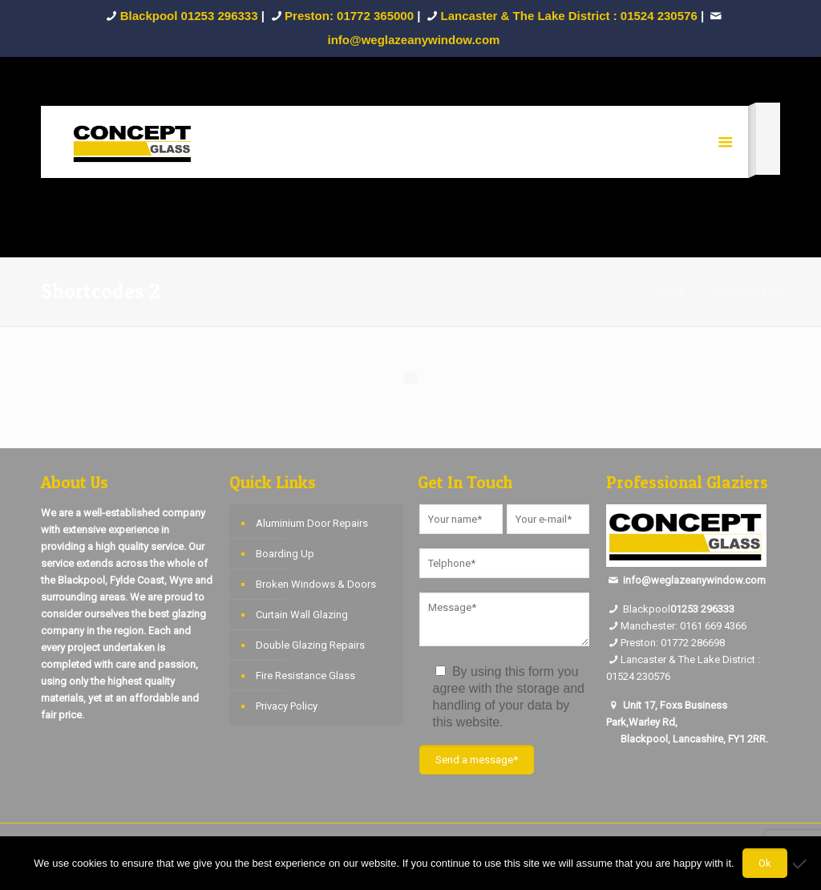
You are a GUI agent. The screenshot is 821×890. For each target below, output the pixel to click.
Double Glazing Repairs (310, 645)
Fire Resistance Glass (305, 676)
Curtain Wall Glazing (302, 615)
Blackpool (638, 609)
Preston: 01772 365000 (349, 15)
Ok (764, 863)
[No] (801, 864)
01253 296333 (702, 609)
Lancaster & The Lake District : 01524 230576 (569, 15)
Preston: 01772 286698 (673, 643)
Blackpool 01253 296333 (189, 15)
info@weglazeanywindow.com (694, 580)
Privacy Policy (286, 706)
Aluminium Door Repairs (312, 523)
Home (670, 291)
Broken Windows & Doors (316, 584)
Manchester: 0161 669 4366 (683, 626)
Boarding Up (285, 554)
